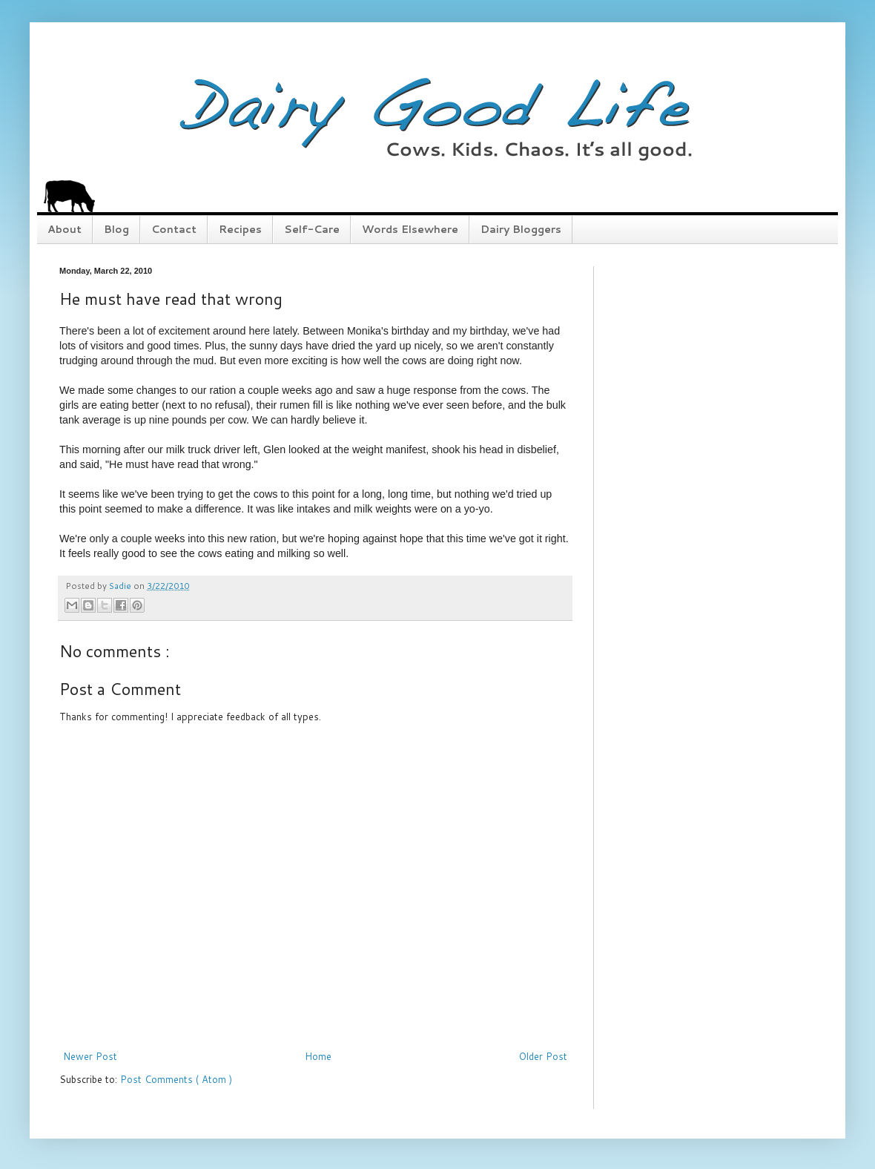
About (64, 229)
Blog (116, 229)
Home (318, 1056)
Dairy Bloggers (521, 229)
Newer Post (90, 1056)
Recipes (240, 229)
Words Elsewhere (410, 229)
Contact (174, 229)
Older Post (543, 1056)
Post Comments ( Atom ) (176, 1079)
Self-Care (312, 229)
